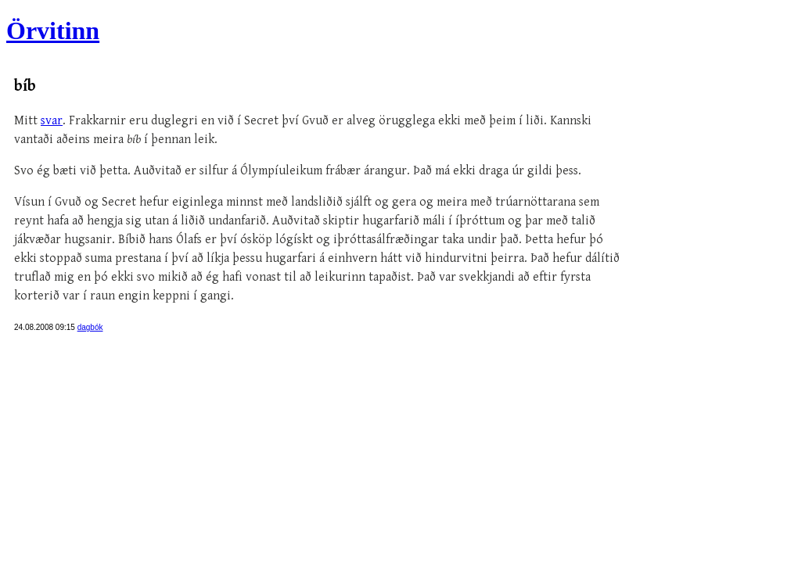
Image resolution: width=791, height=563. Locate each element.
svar (52, 120)
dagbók (90, 327)
